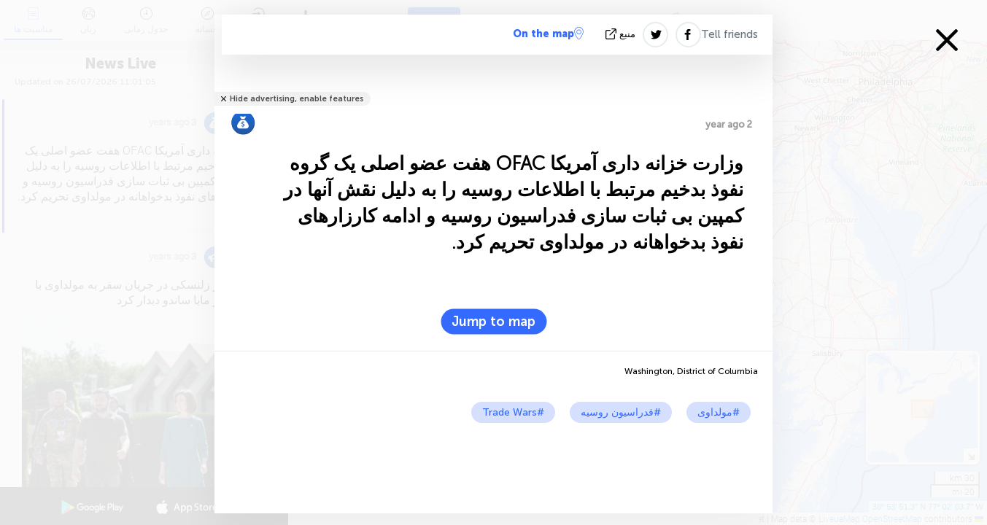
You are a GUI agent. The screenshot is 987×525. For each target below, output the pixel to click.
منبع (621, 33)
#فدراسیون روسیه (621, 412)
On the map (548, 33)
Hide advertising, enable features (296, 99)
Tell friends (729, 34)
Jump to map (493, 322)
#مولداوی (718, 412)
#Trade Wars (513, 412)
